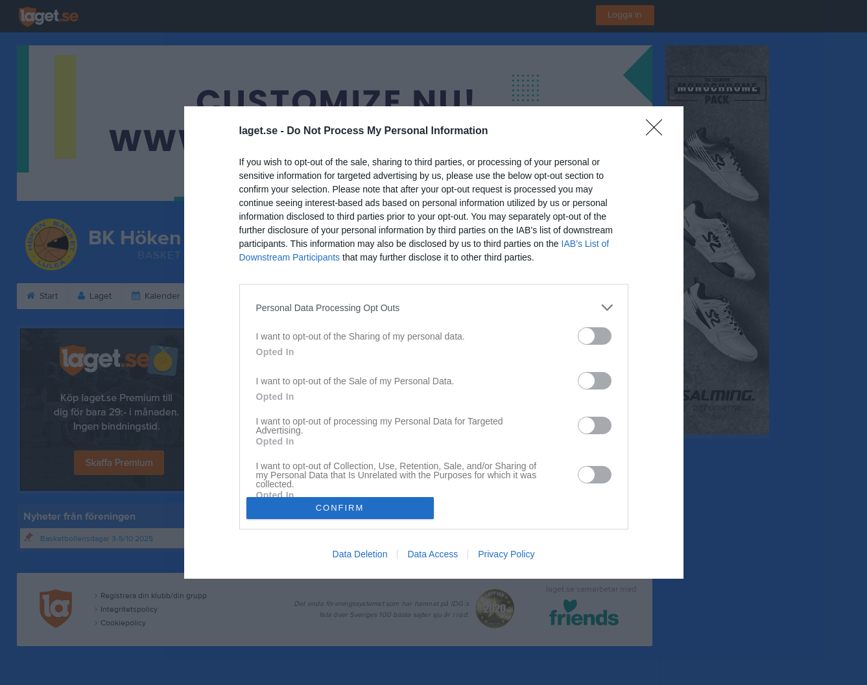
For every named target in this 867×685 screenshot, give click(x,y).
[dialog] (433, 342)
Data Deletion (360, 554)
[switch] (595, 336)
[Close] (658, 131)
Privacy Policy (506, 554)
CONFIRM (340, 508)
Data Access (432, 554)
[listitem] (434, 307)
